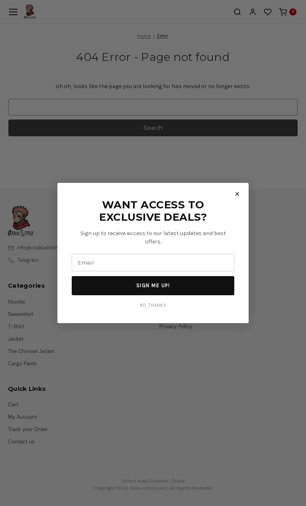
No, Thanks (153, 305)
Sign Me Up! (153, 285)
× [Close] (237, 193)
